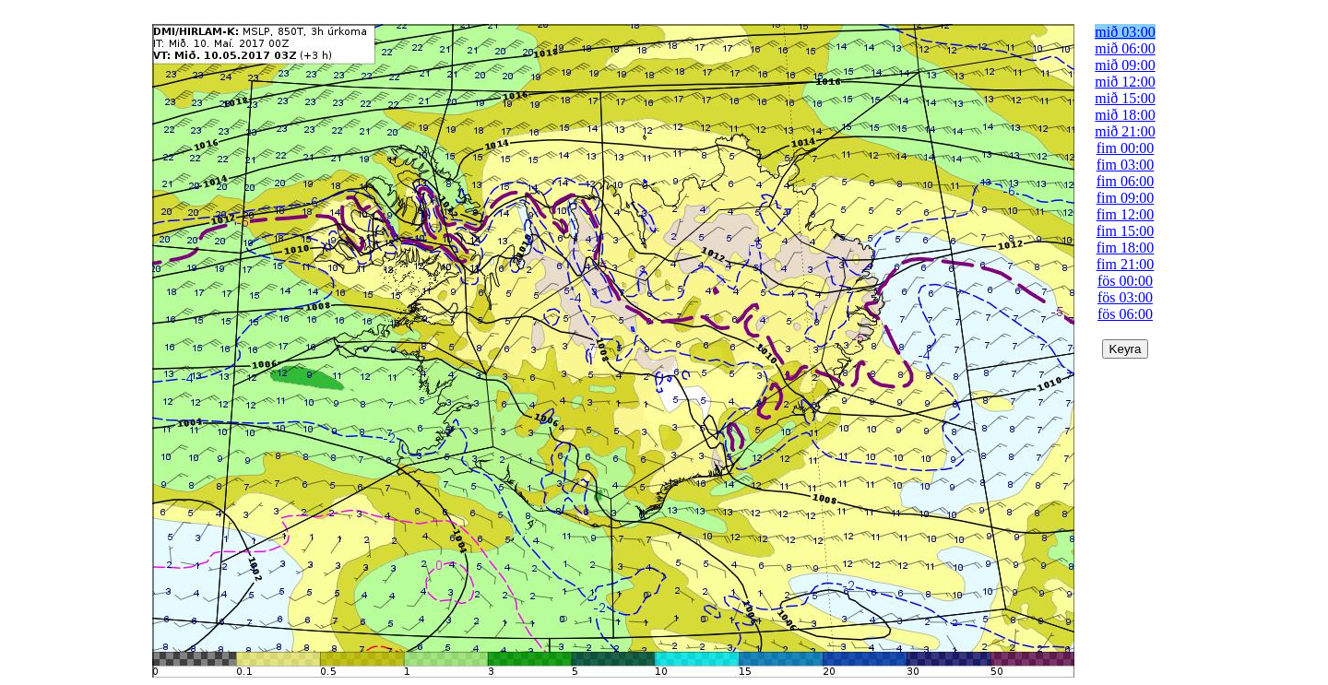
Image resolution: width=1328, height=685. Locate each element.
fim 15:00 (1126, 231)
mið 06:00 (1125, 48)
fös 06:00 (1125, 314)
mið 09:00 (1125, 65)
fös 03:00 (1125, 297)
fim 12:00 (1126, 214)
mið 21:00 (1125, 131)
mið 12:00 (1125, 81)
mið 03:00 (1125, 32)
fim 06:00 (1126, 181)
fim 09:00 (1126, 198)
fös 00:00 (1125, 281)
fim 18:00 (1126, 247)
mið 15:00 (1125, 98)
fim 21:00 (1126, 264)
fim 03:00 (1126, 164)
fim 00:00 (1126, 148)
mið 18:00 (1125, 115)
